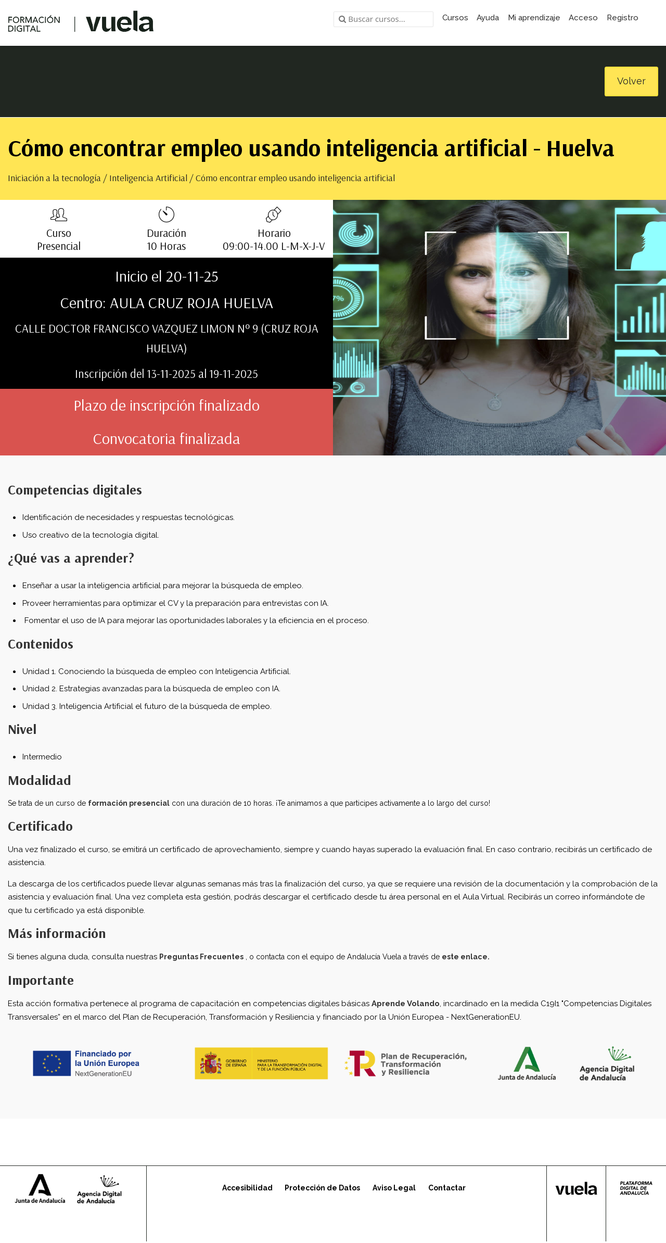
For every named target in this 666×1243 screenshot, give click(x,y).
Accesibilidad (247, 1189)
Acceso (583, 17)
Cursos (455, 17)
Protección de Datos (322, 1189)
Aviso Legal (394, 1189)
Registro (622, 17)
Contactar (447, 1189)
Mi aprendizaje (534, 17)
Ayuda (488, 17)
